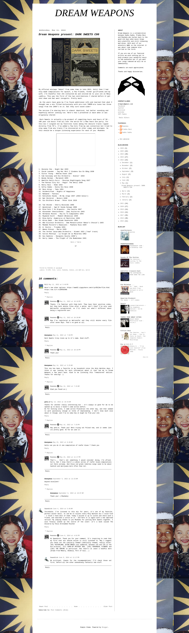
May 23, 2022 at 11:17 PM (70, 457)
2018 (122, 212)
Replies (50, 297)
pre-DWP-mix (80, 270)
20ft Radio (122, 114)
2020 (122, 206)
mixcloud (121, 110)
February (126, 197)
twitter (121, 108)
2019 (122, 209)
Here (72, 242)
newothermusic (126, 230)
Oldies (71, 270)
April (124, 191)
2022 (122, 160)
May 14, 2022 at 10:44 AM (60, 402)
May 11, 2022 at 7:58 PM (63, 335)
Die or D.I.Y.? (127, 344)
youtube (121, 112)
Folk (53, 270)
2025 (122, 151)
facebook (121, 106)
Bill (46, 284)
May (123, 183)
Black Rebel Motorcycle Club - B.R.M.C (137, 320)
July (124, 177)
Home (76, 606)
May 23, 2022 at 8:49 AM (63, 442)
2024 (122, 154)
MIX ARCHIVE (124, 139)
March (124, 194)
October (125, 168)
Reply (46, 293)
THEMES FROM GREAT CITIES (131, 317)
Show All (145, 357)
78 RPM (48, 270)
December (126, 163)
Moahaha (65, 270)
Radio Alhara (124, 118)
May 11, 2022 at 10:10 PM (70, 350)
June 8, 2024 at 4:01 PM (69, 535)
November (126, 165)
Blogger (105, 627)
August (125, 174)
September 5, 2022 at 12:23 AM (65, 479)
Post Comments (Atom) (59, 610)
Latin (59, 270)
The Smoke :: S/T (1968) (130, 300)
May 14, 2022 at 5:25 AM (63, 365)
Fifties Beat (126, 331)
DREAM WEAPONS (94, 13)
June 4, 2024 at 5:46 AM (63, 509)
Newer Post (43, 606)
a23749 (132, 232)
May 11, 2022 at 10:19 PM (70, 301)
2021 (122, 203)
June (124, 180)
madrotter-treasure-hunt (131, 271)
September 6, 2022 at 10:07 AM (71, 493)
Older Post (108, 606)
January (125, 200)
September (126, 171)
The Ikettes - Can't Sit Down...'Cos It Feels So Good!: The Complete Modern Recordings (137, 336)
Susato (123, 304)
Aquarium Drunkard (128, 298)
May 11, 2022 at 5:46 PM (58, 284)
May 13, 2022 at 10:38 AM (70, 317)
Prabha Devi (127, 129)
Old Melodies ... (127, 285)
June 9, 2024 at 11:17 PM (69, 557)
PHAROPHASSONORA (127, 244)
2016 (122, 218)
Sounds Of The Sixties (130, 257)
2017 (122, 215)
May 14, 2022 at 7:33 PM (69, 425)
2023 (122, 157)
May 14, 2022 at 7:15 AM (69, 386)
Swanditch (48, 509)
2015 (122, 221)
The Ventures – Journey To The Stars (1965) (135, 261)
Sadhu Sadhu (127, 132)
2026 (122, 148)
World (88, 270)
